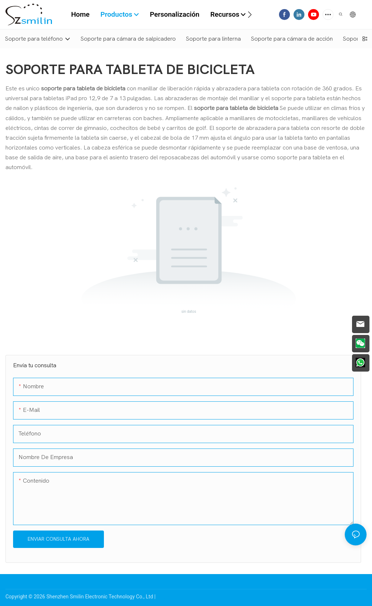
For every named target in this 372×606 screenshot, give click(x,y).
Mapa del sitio (173, 596)
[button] (250, 14)
